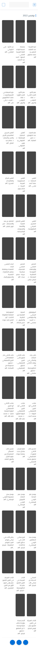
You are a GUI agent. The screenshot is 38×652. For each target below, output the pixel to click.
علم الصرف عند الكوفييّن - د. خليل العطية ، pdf (31, 136)
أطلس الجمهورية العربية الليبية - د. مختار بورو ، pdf (21, 184)
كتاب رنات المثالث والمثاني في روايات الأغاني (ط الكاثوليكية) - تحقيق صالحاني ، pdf (31, 364)
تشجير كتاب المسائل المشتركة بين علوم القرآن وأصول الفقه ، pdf (9, 455)
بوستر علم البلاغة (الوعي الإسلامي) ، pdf (32, 499)
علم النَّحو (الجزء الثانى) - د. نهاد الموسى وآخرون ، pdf (31, 97)
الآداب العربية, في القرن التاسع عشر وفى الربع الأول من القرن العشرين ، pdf (8, 582)
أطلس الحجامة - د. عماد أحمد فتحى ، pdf (32, 182)
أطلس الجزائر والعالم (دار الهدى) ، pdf (9, 181)
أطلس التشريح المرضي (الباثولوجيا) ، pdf (32, 226)
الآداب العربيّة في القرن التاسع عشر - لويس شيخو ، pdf (31, 625)
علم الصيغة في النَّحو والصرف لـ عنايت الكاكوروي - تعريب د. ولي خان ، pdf (8, 97)
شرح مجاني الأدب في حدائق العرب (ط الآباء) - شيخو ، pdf (21, 542)
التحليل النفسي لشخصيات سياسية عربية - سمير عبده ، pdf (20, 270)
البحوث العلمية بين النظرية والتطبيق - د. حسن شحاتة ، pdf (20, 318)
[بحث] (3, 4)
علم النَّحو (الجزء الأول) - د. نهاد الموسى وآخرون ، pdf (20, 97)
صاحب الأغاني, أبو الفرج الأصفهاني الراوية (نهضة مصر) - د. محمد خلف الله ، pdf (8, 409)
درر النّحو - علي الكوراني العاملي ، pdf (8, 49)
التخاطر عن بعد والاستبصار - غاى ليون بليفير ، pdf (8, 224)
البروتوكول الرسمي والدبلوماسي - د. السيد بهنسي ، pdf (31, 317)
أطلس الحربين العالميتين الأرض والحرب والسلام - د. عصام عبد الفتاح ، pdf (8, 137)
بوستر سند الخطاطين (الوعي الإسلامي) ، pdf (32, 542)
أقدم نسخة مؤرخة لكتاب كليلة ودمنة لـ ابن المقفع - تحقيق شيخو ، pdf (20, 627)
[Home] (19, 642)
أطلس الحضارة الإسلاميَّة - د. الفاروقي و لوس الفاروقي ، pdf (20, 140)
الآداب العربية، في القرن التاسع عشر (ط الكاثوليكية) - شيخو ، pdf (21, 584)
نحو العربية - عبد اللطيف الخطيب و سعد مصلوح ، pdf (31, 52)
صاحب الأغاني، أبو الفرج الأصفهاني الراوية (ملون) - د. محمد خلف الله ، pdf (20, 411)
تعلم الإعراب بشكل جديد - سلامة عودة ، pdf (20, 453)
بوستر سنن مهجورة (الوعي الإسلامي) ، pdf (8, 497)
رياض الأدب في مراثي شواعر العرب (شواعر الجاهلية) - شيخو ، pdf (8, 542)
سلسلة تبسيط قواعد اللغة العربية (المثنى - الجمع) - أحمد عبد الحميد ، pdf (20, 55)
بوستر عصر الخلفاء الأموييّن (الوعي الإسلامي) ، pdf (21, 501)
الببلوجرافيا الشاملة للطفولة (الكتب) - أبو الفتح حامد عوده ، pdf (8, 317)
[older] (25, 642)
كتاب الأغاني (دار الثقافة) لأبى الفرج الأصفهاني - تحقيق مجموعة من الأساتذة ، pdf (8, 361)
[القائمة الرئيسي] (34, 4)
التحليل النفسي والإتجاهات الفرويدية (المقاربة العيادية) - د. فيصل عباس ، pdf (31, 273)
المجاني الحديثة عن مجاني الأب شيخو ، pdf (32, 581)
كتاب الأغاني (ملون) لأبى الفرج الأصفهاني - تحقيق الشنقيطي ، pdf (20, 363)
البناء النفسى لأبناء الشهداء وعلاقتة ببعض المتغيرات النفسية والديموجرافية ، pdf (8, 272)
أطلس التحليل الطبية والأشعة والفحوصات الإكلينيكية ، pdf (20, 227)
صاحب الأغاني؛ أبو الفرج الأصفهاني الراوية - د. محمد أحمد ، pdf (31, 411)
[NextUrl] (12, 642)
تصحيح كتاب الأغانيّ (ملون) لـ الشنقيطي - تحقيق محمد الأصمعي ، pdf (31, 457)
